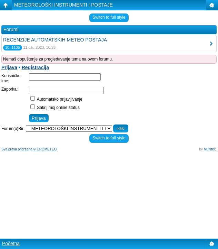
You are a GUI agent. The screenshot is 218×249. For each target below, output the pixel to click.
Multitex (210, 149)
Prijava (9, 67)
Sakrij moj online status (55, 107)
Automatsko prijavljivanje (56, 99)
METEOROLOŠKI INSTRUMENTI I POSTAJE (63, 5)
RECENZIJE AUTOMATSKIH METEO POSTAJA (55, 40)
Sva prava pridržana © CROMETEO (29, 149)
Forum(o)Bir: (12, 128)
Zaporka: (9, 89)
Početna (11, 243)
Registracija (35, 67)
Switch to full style (108, 17)
